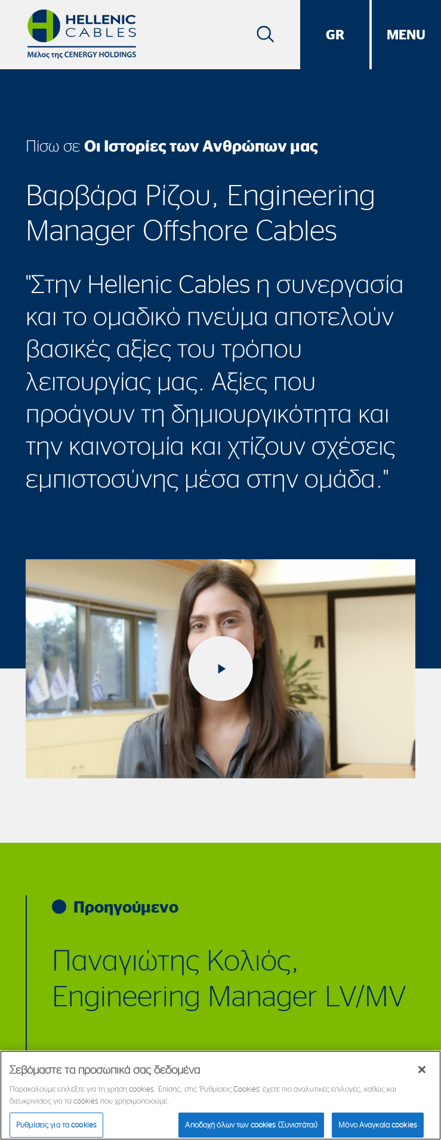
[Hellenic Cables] (82, 34)
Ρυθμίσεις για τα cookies (56, 1124)
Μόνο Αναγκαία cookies (377, 1124)
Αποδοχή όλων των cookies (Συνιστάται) (251, 1124)
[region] (220, 1095)
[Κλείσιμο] (422, 1069)
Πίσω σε (172, 146)
